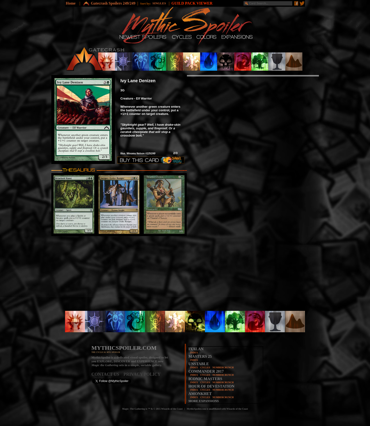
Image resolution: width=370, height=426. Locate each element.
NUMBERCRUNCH (223, 367)
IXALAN (195, 349)
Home (71, 3)
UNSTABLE (198, 364)
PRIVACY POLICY (142, 374)
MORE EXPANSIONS (203, 401)
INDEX (194, 352)
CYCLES (205, 367)
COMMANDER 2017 (206, 371)
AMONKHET (200, 394)
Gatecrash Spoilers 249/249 (113, 3)
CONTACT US (107, 374)
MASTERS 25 (200, 356)
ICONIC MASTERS (205, 379)
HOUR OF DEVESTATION (211, 386)
